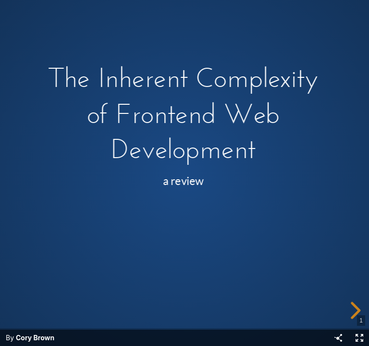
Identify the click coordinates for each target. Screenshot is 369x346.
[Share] (338, 338)
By (30, 338)
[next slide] (354, 310)
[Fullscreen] (359, 338)
